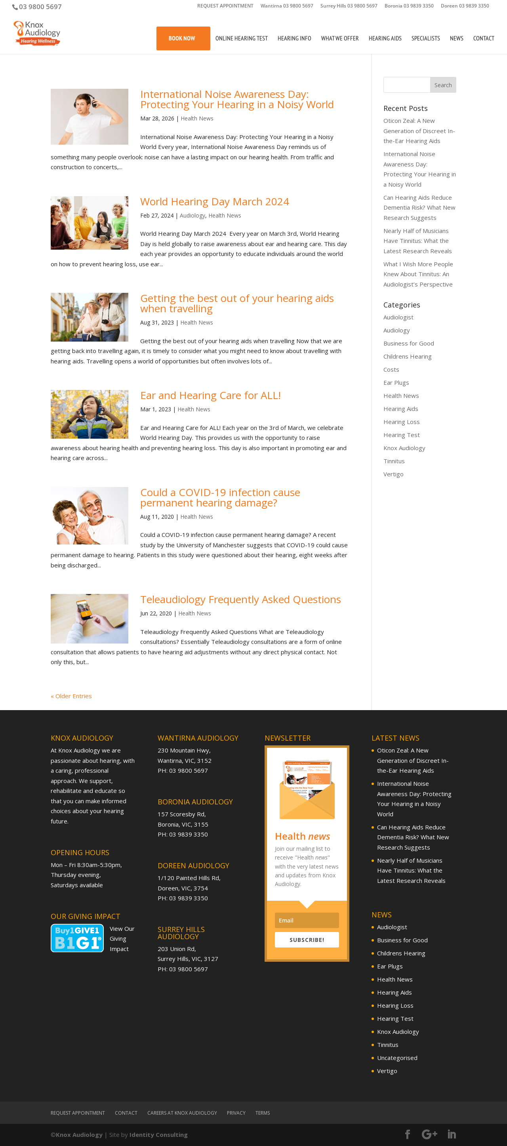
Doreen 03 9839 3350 (465, 6)
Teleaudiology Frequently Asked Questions (240, 599)
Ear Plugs (396, 382)
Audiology (192, 215)
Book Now (182, 38)
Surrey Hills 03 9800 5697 (348, 6)
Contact (483, 38)
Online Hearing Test (241, 38)
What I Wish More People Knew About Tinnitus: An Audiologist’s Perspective (418, 274)
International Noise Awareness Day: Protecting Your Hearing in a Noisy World (237, 99)
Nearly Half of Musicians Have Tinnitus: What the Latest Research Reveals (417, 241)
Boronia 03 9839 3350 (409, 6)
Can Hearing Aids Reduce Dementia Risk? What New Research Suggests (419, 207)
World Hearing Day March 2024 (216, 201)
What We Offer (340, 38)
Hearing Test (401, 435)
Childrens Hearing (407, 356)
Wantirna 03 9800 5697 (287, 6)
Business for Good (408, 343)
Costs (391, 369)
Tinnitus (394, 461)
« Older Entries (71, 696)
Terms (262, 1113)
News (456, 38)
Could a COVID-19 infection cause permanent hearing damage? (220, 497)
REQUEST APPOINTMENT (225, 6)
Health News (197, 118)
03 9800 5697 (40, 6)
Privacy (236, 1113)
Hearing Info (294, 38)
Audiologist (398, 317)
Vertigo (393, 474)
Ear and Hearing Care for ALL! (210, 395)
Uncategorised (397, 1058)
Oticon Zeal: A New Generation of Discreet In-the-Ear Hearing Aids (419, 131)
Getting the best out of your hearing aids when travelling (237, 303)
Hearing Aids (385, 38)
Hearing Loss (401, 422)
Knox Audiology (404, 448)
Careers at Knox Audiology (182, 1113)
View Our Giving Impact (122, 938)
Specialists (426, 38)
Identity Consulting (159, 1134)
